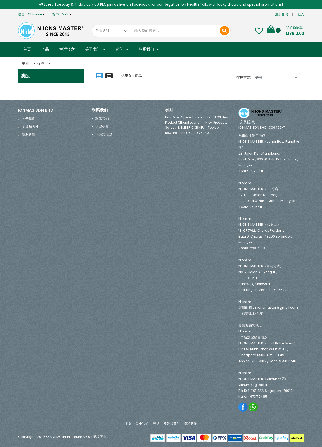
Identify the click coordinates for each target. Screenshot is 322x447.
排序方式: (243, 77)
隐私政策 (28, 134)
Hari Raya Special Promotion (187, 117)
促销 (41, 63)
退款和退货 (103, 134)
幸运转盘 (67, 49)
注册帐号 (281, 14)
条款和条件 (30, 126)
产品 (45, 49)
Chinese (36, 14)
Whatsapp (253, 407)
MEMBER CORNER (191, 127)
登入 (301, 14)
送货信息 (102, 126)
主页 (27, 49)
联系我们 (149, 49)
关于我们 (95, 49)
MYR (66, 14)
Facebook (243, 407)
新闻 (122, 49)
